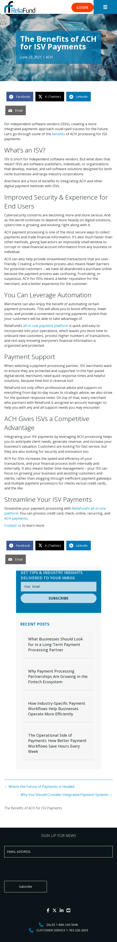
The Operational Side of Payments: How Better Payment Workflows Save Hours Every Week (57, 743)
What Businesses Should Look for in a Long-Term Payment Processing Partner (55, 644)
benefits (58, 134)
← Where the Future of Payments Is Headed (39, 786)
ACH (49, 57)
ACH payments (16, 518)
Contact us (12, 525)
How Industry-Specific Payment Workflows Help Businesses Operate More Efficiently (56, 708)
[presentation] (36, 869)
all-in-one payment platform (45, 325)
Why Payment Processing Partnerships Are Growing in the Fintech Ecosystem (58, 676)
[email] (59, 576)
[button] (82, 7)
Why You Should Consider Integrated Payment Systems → (66, 794)
